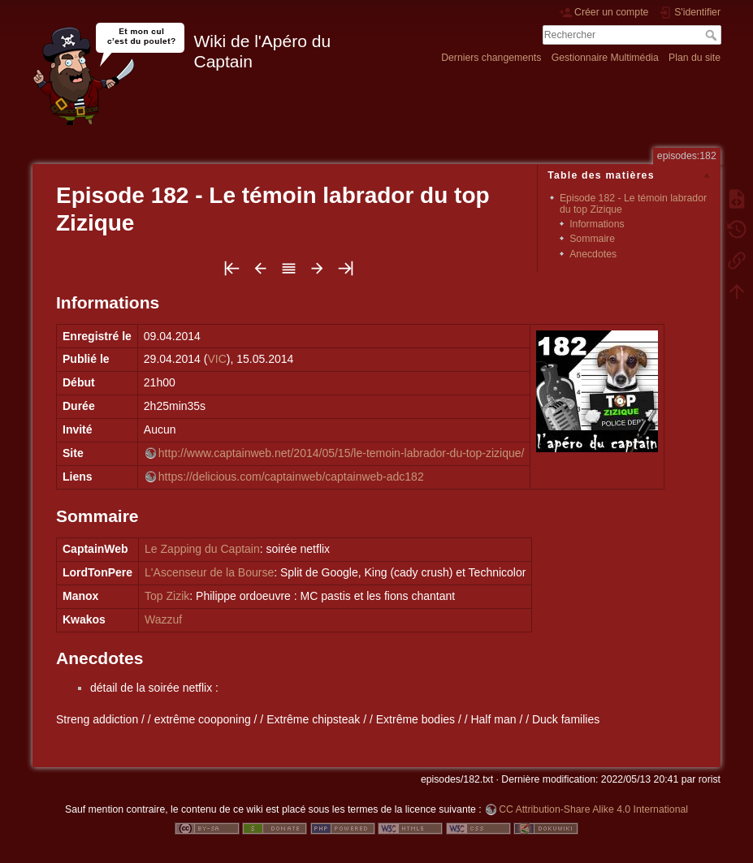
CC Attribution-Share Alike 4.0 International (593, 809)
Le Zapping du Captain (202, 548)
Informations (596, 224)
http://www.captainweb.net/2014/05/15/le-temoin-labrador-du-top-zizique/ (341, 453)
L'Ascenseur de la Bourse (209, 572)
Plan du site (695, 57)
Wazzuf (163, 619)
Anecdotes (593, 254)
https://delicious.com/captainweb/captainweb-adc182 (291, 476)
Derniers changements (491, 57)
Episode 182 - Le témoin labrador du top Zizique (633, 203)
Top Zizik (167, 595)
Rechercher (713, 35)
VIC (216, 358)
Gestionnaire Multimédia (605, 57)
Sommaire (592, 238)
